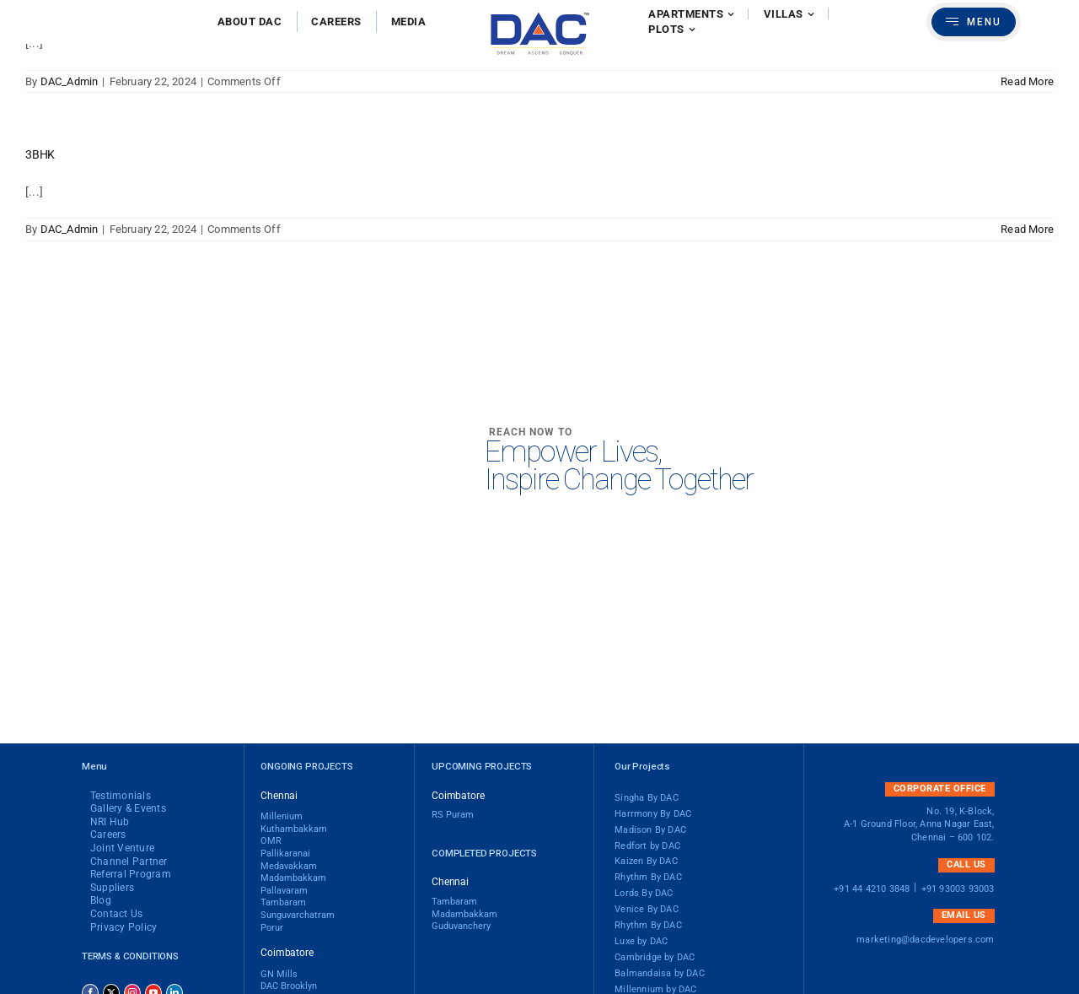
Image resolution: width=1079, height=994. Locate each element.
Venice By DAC (647, 910)
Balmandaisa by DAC (660, 974)
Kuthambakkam (293, 829)
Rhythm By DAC (648, 877)
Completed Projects (484, 853)
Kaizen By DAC (646, 861)
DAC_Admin (69, 81)
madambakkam (293, 878)
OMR (271, 841)
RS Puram (453, 815)
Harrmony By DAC (653, 814)
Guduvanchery (461, 926)
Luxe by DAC (641, 942)
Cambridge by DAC (655, 958)
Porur (271, 928)
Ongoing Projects (306, 766)
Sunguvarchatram (297, 915)
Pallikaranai (285, 854)
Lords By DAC (644, 894)
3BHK (40, 154)
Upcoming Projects (482, 766)
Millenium (281, 817)
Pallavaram (284, 891)
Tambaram (283, 903)
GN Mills (279, 975)
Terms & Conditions (130, 956)
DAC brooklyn (288, 986)
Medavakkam (288, 867)
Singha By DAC (647, 798)
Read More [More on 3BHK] (1027, 229)
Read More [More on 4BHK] (1027, 81)
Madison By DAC (650, 830)
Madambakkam (464, 915)
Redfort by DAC (647, 846)
